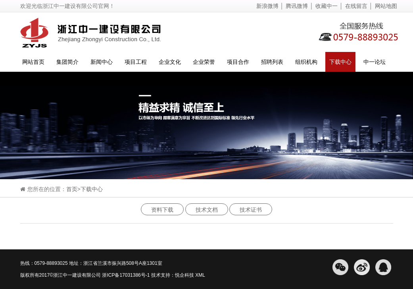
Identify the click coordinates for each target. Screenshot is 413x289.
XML (200, 275)
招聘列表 (272, 62)
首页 (71, 189)
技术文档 (207, 210)
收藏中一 (326, 6)
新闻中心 (101, 62)
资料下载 (162, 210)
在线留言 (356, 6)
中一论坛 (374, 62)
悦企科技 (184, 275)
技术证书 (251, 210)
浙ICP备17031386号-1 (126, 275)
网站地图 (386, 6)
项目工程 (136, 62)
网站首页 (33, 62)
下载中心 (340, 62)
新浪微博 (267, 6)
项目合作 (238, 62)
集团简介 (67, 62)
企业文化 (170, 62)
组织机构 (306, 62)
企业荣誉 (204, 62)
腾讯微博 (297, 6)
